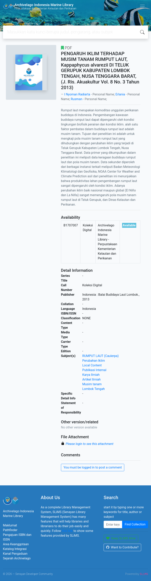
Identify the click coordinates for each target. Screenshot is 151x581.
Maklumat (10, 525)
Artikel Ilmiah (91, 379)
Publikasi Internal (94, 370)
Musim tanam (92, 384)
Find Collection (135, 524)
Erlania (120, 94)
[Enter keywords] (113, 524)
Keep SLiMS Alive (121, 538)
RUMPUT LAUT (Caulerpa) (100, 356)
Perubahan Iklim (93, 360)
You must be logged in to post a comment (93, 467)
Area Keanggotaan (16, 544)
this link (67, 531)
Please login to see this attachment (89, 444)
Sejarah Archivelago (17, 558)
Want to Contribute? (122, 547)
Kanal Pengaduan (15, 553)
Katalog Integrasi (15, 549)
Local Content (92, 365)
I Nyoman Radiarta (77, 94)
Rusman (76, 99)
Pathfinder (10, 530)
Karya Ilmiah (91, 375)
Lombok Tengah (93, 389)
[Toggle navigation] (142, 6)
